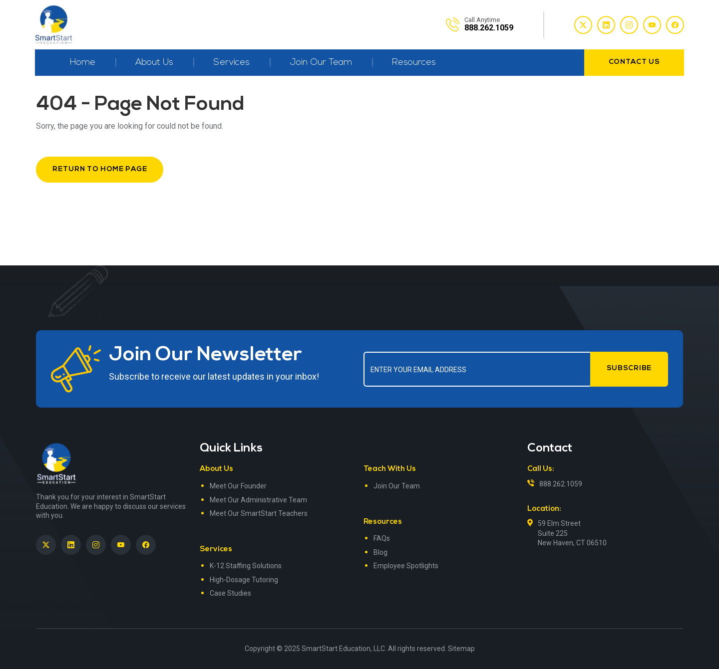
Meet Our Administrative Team (258, 500)
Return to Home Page (99, 169)
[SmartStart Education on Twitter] (46, 545)
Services (231, 62)
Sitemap (461, 649)
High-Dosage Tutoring (244, 580)
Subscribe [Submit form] (629, 368)
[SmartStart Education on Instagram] (96, 545)
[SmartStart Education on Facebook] (146, 545)
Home (82, 62)
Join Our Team (321, 62)
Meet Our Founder (238, 486)
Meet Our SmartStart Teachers (259, 513)
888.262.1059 (560, 484)
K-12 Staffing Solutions (246, 566)
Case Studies (230, 593)
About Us (154, 62)
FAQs (381, 538)
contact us (634, 62)
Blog (380, 552)
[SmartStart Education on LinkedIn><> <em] (71, 545)
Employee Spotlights (405, 566)
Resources (414, 62)
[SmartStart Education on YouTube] (121, 545)
